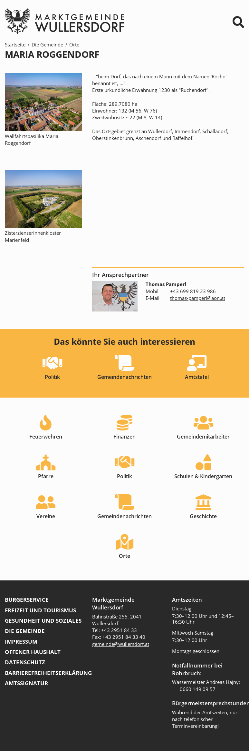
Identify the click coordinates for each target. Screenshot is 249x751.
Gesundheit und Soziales (43, 620)
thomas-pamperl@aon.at (197, 298)
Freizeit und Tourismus (40, 610)
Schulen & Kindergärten (203, 476)
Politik (52, 376)
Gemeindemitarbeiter (203, 436)
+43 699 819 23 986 (193, 291)
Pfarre (45, 476)
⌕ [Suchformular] (238, 22)
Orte (74, 44)
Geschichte (203, 516)
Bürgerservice (27, 599)
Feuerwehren (45, 436)
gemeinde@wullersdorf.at (120, 644)
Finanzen (124, 436)
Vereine (45, 516)
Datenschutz (25, 662)
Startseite (15, 44)
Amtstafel (197, 376)
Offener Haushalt (33, 652)
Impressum (21, 641)
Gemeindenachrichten (124, 376)
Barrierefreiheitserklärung (48, 673)
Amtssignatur (26, 683)
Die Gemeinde (47, 44)
